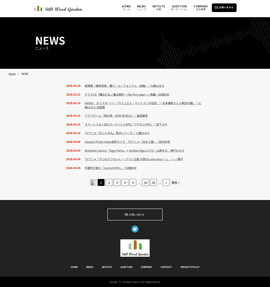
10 (145, 182)
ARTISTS (158, 7)
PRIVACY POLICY (190, 267)
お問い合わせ (226, 7)
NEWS (142, 7)
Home (12, 73)
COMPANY (201, 7)
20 (153, 182)
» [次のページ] (166, 182)
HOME (126, 7)
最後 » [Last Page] (175, 182)
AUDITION (179, 7)
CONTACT (166, 267)
